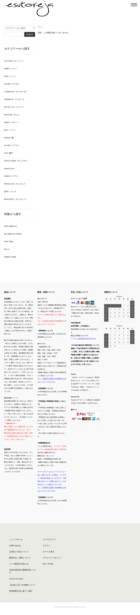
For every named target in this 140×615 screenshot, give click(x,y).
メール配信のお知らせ (18, 564)
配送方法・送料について (19, 558)
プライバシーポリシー (52, 558)
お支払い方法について (18, 552)
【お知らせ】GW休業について (22, 585)
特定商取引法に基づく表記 (20, 591)
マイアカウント (49, 539)
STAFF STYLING (16, 579)
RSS (44, 564)
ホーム (40, 27)
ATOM (50, 564)
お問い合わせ (15, 545)
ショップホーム (16, 539)
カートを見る (48, 552)
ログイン (46, 545)
